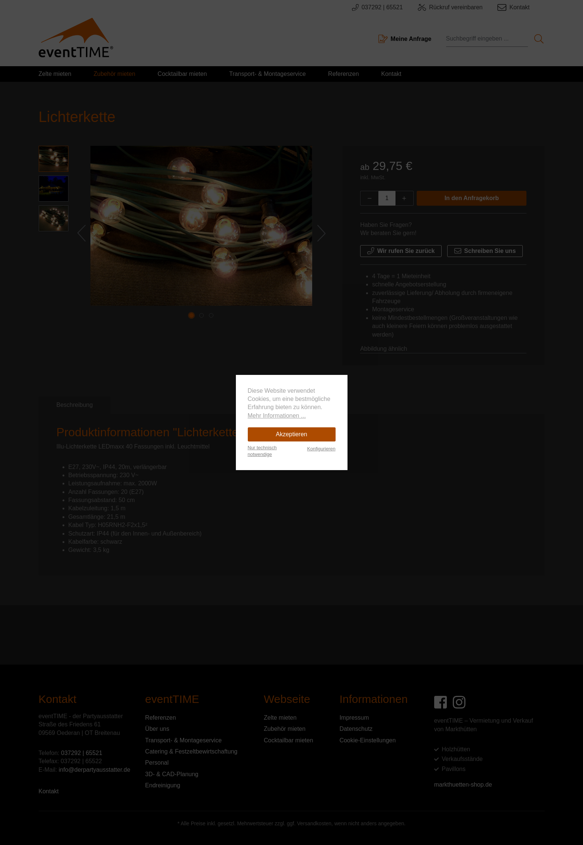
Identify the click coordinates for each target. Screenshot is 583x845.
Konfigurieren (321, 449)
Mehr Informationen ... (277, 415)
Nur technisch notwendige (262, 451)
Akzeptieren (291, 434)
